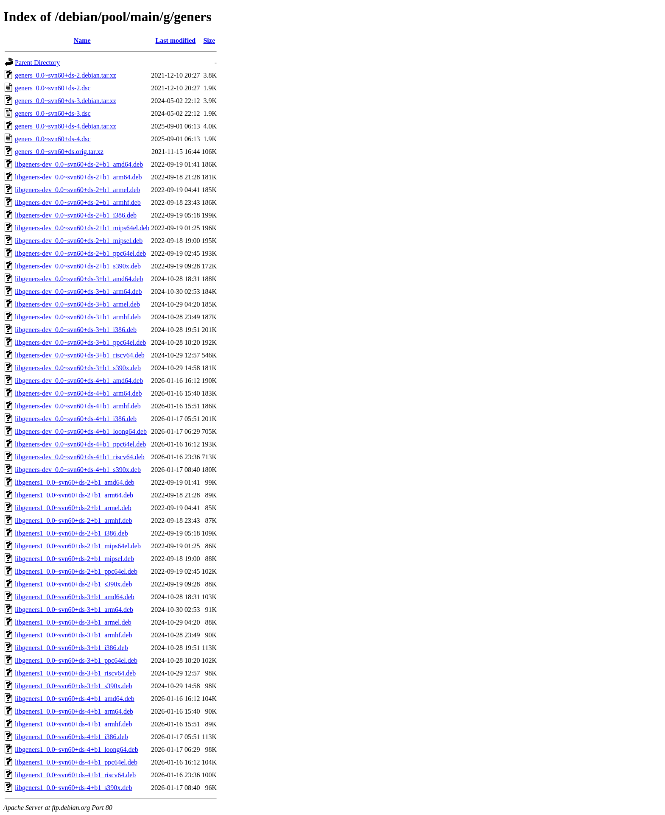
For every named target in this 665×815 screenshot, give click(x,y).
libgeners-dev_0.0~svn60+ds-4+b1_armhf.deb (78, 406)
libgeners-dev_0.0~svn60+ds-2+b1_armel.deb (77, 189)
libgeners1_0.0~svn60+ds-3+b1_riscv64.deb (75, 673)
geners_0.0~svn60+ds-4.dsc (53, 138)
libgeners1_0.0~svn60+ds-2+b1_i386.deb (71, 533)
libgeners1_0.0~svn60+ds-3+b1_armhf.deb (73, 635)
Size (209, 40)
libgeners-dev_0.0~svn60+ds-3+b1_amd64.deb (79, 278)
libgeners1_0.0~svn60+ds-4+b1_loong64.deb (76, 749)
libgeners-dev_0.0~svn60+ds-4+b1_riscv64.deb (80, 457)
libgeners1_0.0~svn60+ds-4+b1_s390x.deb (73, 787)
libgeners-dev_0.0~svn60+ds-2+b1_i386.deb (76, 215)
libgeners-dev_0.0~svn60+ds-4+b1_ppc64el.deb (80, 444)
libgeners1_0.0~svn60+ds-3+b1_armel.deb (73, 622)
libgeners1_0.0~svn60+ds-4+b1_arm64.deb (74, 711)
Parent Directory (37, 62)
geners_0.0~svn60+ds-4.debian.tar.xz (65, 126)
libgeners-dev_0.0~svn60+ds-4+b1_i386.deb (76, 418)
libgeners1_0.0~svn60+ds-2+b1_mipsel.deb (74, 558)
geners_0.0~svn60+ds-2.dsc (53, 88)
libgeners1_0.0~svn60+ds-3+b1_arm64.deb (74, 609)
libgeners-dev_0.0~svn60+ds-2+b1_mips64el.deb (82, 228)
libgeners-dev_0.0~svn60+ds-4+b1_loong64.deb (81, 431)
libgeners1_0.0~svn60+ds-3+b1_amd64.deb (74, 596)
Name (82, 40)
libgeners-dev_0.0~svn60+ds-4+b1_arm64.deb (78, 393)
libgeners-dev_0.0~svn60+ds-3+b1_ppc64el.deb (80, 342)
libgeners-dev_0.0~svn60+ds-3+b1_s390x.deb (78, 367)
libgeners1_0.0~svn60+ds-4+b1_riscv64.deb (75, 775)
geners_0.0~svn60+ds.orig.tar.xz (59, 151)
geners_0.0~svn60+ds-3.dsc (53, 113)
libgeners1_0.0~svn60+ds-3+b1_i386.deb (71, 647)
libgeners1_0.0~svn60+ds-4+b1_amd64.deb (74, 698)
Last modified (176, 40)
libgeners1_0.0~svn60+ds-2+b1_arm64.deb (74, 495)
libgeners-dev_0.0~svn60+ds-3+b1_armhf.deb (78, 317)
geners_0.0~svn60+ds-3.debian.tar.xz (65, 100)
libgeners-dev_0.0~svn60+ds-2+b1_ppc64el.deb (80, 253)
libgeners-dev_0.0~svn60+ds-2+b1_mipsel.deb (78, 240)
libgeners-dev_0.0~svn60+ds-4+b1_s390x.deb (78, 469)
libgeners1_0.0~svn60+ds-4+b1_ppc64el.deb (76, 762)
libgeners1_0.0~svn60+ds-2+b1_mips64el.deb (78, 546)
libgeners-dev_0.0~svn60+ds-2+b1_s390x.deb (78, 266)
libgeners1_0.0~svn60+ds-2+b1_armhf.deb (73, 520)
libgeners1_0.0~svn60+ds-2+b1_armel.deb (73, 507)
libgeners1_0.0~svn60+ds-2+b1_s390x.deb (73, 584)
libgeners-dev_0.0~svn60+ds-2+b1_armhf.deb (78, 202)
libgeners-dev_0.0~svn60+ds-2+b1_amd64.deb (79, 164)
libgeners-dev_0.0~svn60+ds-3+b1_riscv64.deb (80, 355)
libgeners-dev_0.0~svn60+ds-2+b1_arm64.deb (78, 177)
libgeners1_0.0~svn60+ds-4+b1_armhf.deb (73, 724)
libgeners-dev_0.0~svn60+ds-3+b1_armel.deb (77, 304)
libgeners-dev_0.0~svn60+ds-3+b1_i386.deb (76, 329)
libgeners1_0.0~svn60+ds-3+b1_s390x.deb (73, 685)
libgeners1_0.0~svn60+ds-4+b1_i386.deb (71, 736)
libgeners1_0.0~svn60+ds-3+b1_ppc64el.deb (76, 660)
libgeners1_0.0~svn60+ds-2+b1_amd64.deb (74, 482)
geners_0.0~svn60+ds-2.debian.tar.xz (65, 75)
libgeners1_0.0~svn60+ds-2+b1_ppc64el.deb (76, 571)
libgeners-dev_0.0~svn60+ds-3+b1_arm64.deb (78, 291)
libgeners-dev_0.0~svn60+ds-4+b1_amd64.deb (79, 380)
